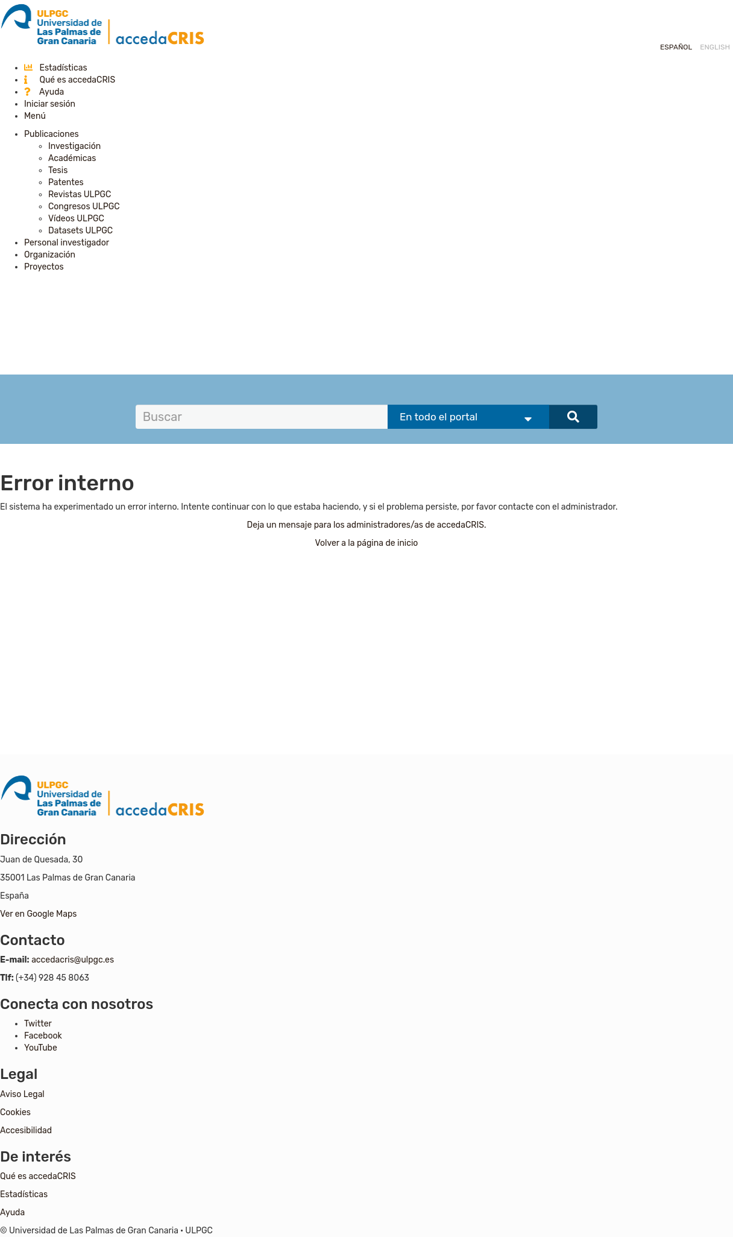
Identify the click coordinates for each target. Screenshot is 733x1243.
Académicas (72, 158)
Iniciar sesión (49, 104)
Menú (35, 116)
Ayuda (44, 92)
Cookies (15, 1112)
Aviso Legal (22, 1094)
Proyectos (44, 267)
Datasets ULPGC (80, 231)
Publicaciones (51, 134)
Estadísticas (55, 68)
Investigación (74, 146)
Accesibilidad (26, 1130)
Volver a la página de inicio (366, 543)
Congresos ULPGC (84, 206)
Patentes (66, 182)
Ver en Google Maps (38, 914)
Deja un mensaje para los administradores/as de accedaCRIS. (366, 525)
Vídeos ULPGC (76, 218)
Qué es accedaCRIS (69, 80)
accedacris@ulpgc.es (72, 960)
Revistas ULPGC (79, 194)
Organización (49, 255)
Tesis (58, 170)
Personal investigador (66, 243)
